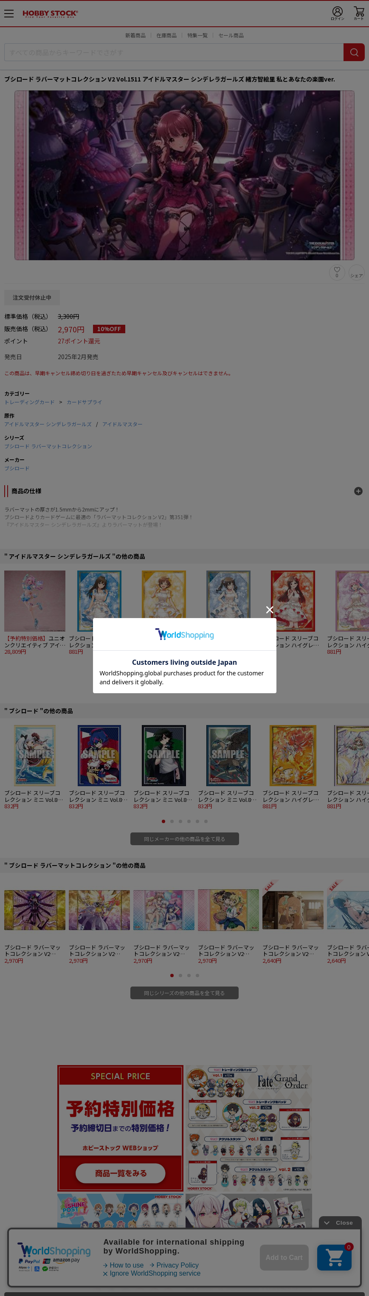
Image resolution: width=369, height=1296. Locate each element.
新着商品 (135, 35)
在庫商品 (166, 35)
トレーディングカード (29, 401)
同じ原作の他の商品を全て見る (184, 684)
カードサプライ (84, 401)
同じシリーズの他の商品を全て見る (184, 992)
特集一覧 (197, 35)
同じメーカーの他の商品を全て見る (184, 838)
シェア (356, 275)
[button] (167, 667)
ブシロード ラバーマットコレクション (48, 446)
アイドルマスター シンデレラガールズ (48, 423)
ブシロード (17, 468)
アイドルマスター (122, 423)
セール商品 (231, 35)
